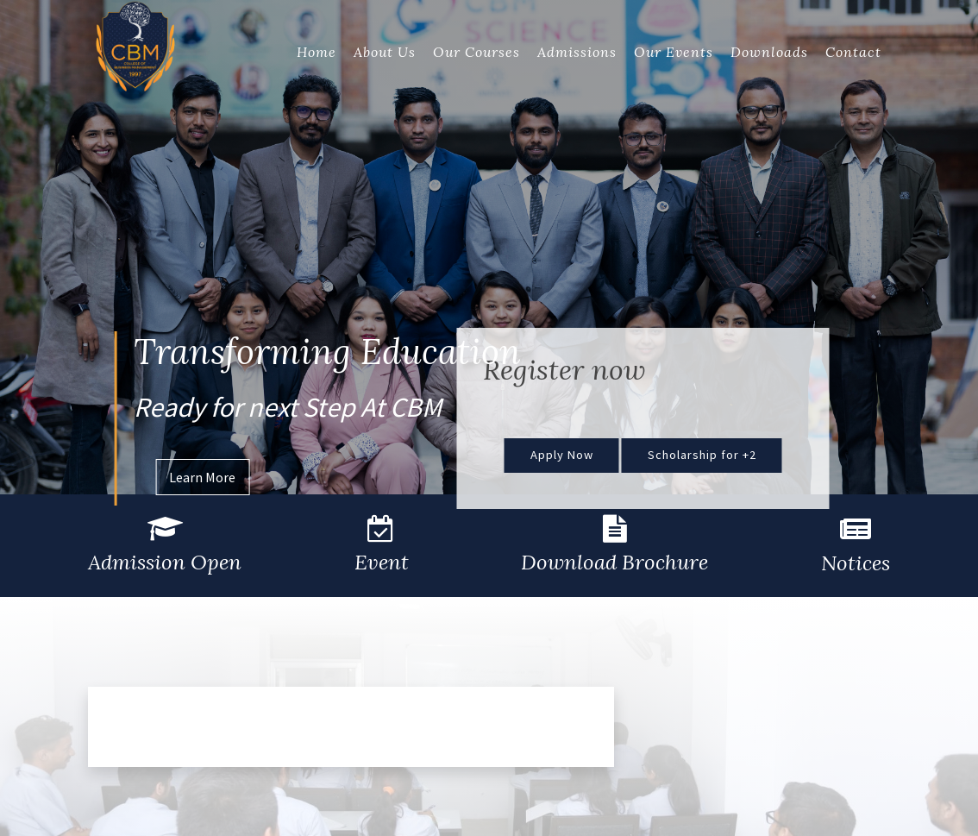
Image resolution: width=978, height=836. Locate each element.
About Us (385, 51)
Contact (853, 51)
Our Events (673, 51)
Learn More (202, 477)
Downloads (769, 51)
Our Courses (476, 51)
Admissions (577, 51)
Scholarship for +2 (702, 454)
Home (316, 51)
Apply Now (561, 454)
